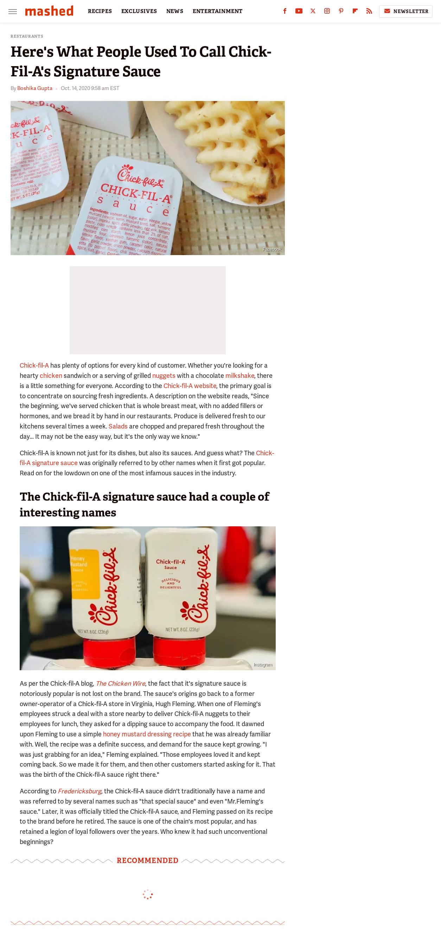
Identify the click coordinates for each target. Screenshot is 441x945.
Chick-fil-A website (190, 386)
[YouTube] (299, 12)
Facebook (272, 249)
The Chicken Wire (120, 683)
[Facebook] (285, 12)
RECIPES (100, 11)
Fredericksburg (79, 791)
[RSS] (369, 12)
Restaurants (27, 36)
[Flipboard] (355, 12)
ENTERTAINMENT (218, 11)
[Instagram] (327, 12)
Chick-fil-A (34, 365)
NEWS (175, 11)
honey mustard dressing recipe (147, 734)
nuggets (163, 376)
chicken (51, 376)
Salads (118, 426)
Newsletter (406, 11)
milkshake (239, 376)
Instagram (263, 664)
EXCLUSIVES (139, 11)
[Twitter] (313, 12)
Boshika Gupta (34, 88)
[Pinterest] (341, 12)
